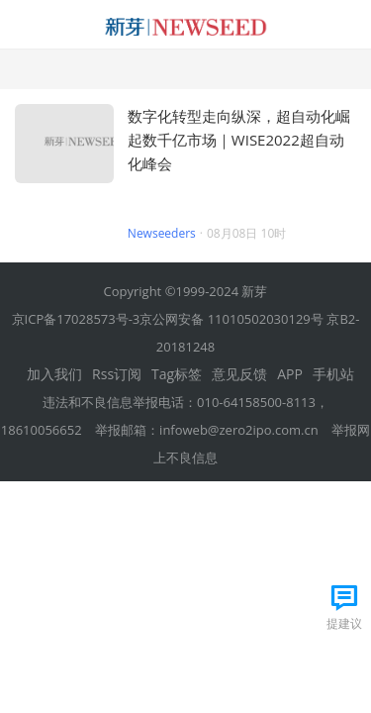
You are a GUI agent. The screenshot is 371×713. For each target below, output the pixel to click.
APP (290, 373)
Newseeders (162, 233)
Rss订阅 (116, 373)
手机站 (333, 373)
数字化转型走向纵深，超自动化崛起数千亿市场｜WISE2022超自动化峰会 (239, 139)
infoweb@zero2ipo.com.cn (239, 430)
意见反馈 (239, 373)
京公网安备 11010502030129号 (231, 319)
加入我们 (54, 373)
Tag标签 (176, 373)
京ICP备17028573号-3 (76, 319)
